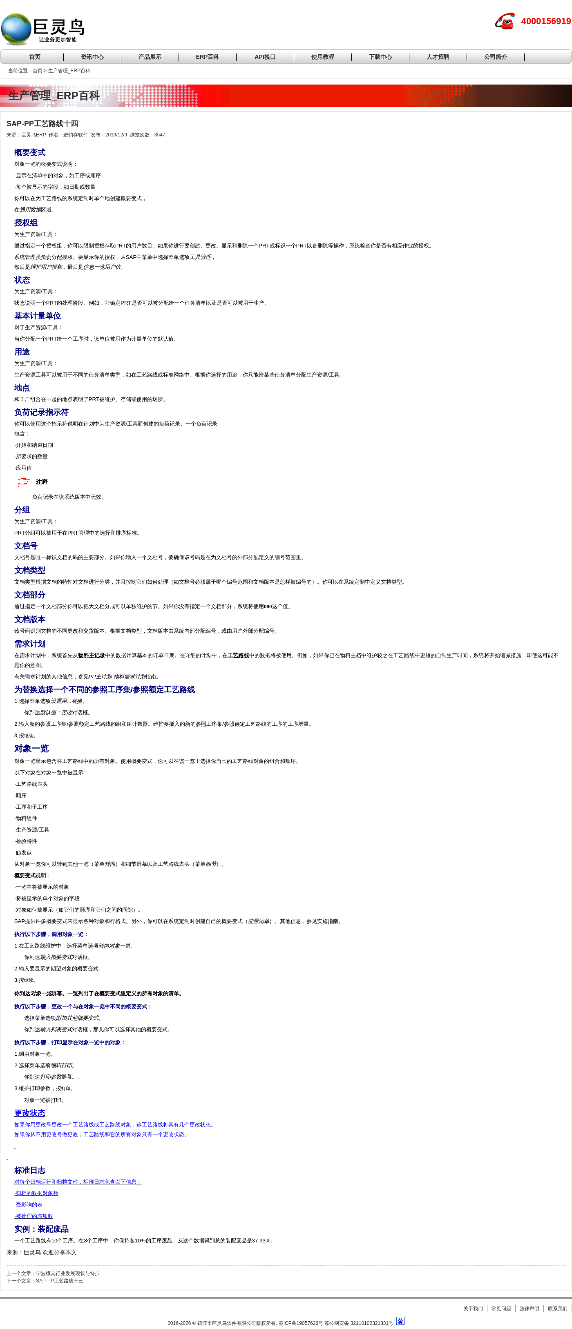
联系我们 (558, 1308)
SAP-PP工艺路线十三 (59, 1281)
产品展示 (150, 57)
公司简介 (495, 57)
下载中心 (380, 57)
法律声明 (529, 1308)
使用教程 (322, 57)
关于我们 (473, 1308)
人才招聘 (438, 57)
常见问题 (501, 1308)
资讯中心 (92, 57)
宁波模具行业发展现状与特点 (68, 1273)
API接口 (265, 57)
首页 (34, 57)
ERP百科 (207, 57)
